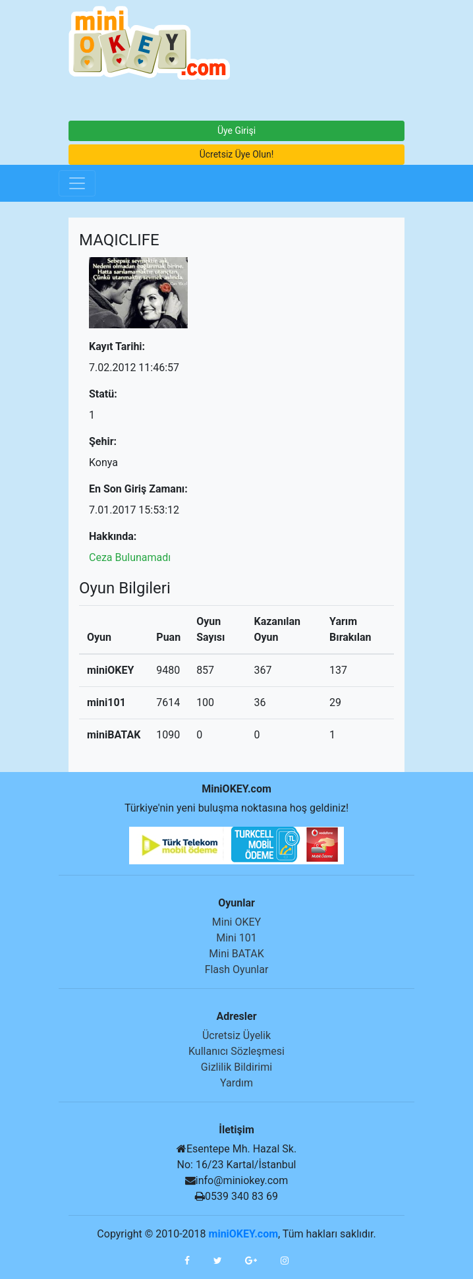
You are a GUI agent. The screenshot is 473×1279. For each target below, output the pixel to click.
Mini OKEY (236, 922)
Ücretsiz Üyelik (236, 1035)
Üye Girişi (236, 130)
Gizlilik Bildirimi (236, 1067)
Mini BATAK (236, 953)
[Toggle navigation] (77, 183)
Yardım (236, 1083)
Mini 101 (236, 938)
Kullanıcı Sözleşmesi (236, 1051)
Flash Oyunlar (237, 969)
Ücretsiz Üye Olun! (237, 154)
